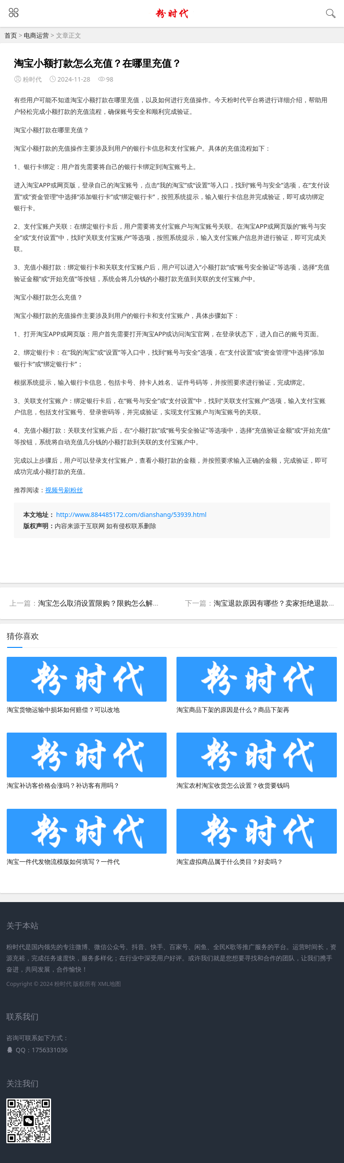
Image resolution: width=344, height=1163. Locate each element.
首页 (10, 35)
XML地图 (109, 984)
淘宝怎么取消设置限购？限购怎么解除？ (102, 603)
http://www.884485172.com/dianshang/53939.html (131, 514)
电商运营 (36, 35)
